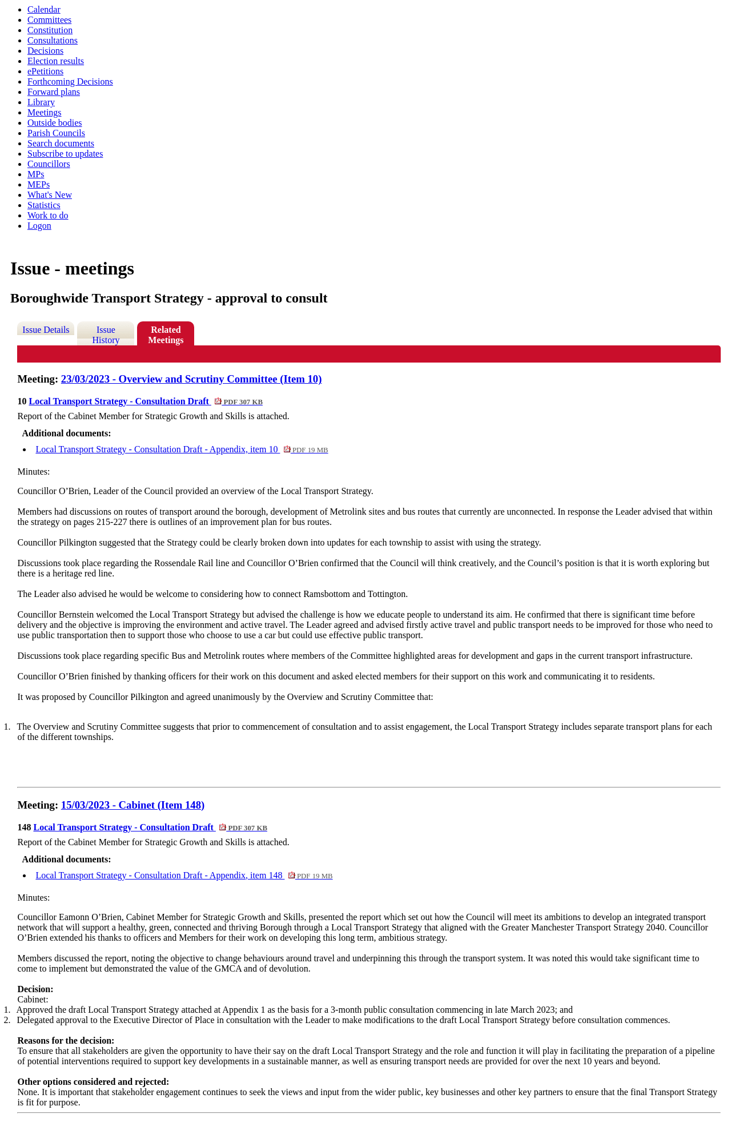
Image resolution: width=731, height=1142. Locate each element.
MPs (35, 174)
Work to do (48, 215)
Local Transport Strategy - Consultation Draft (145, 401)
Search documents (60, 143)
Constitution (50, 30)
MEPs (38, 184)
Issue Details (45, 330)
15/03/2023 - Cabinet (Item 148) (132, 805)
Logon (39, 225)
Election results (55, 61)
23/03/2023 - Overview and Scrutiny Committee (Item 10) (191, 379)
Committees (49, 20)
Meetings (44, 112)
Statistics (44, 205)
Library (41, 102)
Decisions (45, 50)
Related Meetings (165, 335)
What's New (49, 195)
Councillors (48, 164)
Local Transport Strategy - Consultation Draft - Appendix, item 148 (183, 875)
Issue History (105, 335)
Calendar (44, 9)
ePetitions (45, 71)
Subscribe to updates (65, 153)
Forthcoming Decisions (70, 81)
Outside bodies (54, 123)
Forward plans (53, 92)
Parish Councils (56, 133)
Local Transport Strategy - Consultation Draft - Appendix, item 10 (181, 449)
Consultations (52, 40)
